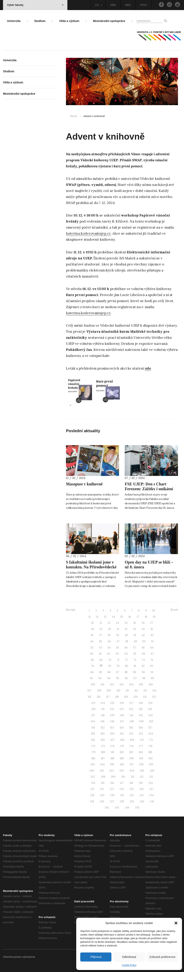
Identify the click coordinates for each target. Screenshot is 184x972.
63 (117, 653)
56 (126, 647)
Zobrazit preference (162, 957)
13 (105, 617)
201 (102, 770)
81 (135, 666)
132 (112, 709)
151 (93, 727)
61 (100, 653)
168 (122, 740)
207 (93, 776)
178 (150, 746)
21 (101, 623)
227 (151, 789)
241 (152, 801)
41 (135, 635)
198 (141, 764)
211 (132, 776)
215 (103, 783)
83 (151, 666)
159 (103, 733)
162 (131, 733)
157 (150, 727)
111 (127, 690)
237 (112, 801)
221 (92, 789)
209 (113, 776)
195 (112, 764)
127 (131, 703)
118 (117, 696)
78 (109, 666)
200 (91, 770)
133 (121, 709)
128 (141, 703)
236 (102, 801)
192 (151, 758)
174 (112, 746)
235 (92, 801)
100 (93, 684)
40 (126, 635)
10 (153, 610)
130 (93, 709)
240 (142, 801)
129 (150, 703)
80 (126, 666)
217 (122, 783)
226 (141, 789)
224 (121, 789)
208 (103, 776)
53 (100, 647)
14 (113, 617)
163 (141, 733)
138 (103, 715)
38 (109, 635)
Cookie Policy (129, 965)
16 (129, 617)
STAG (143, 4)
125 (112, 703)
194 (102, 764)
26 (143, 623)
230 (112, 795)
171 (151, 740)
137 (93, 715)
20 (92, 623)
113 (145, 690)
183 (131, 752)
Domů (73, 116)
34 (143, 629)
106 (151, 684)
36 (92, 635)
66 (143, 653)
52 (92, 647)
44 (91, 641)
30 (109, 629)
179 (93, 752)
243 (117, 807)
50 (144, 641)
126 (122, 703)
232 (132, 795)
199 (151, 764)
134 (131, 709)
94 (108, 678)
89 (134, 672)
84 (92, 672)
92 (91, 678)
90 (143, 672)
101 (102, 684)
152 (103, 727)
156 (141, 727)
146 (112, 721)
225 (132, 789)
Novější (70, 609)
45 (100, 641)
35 (151, 629)
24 (125, 623)
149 (141, 721)
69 (101, 660)
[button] (176, 923)
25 (134, 623)
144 (93, 721)
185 (150, 752)
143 (151, 715)
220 (150, 783)
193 (93, 764)
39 (117, 635)
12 (97, 617)
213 (151, 776)
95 (117, 678)
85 (100, 672)
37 (100, 635)
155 (131, 727)
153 (112, 727)
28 (92, 629)
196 (122, 764)
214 (93, 783)
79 (117, 666)
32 (126, 629)
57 (134, 647)
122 (154, 696)
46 (109, 641)
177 (141, 746)
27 (151, 623)
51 (152, 641)
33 (134, 629)
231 (122, 795)
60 (91, 653)
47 (117, 641)
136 (150, 709)
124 (103, 703)
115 (89, 696)
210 (123, 776)
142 (141, 715)
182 (122, 752)
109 (109, 690)
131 (103, 709)
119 (126, 696)
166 (103, 740)
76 (92, 666)
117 (108, 696)
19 (154, 617)
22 (109, 623)
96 (126, 678)
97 (135, 678)
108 (99, 690)
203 (121, 770)
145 (103, 721)
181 (112, 752)
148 (132, 721)
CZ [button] (98, 4)
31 (118, 629)
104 (131, 684)
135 (141, 709)
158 (93, 733)
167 (113, 740)
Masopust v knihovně (84, 484)
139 (112, 715)
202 (111, 770)
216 (112, 783)
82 (143, 666)
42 (143, 635)
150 (151, 721)
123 (93, 703)
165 (93, 740)
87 (117, 672)
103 (122, 684)
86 (109, 672)
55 (117, 647)
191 (141, 758)
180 (103, 752)
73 (134, 660)
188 (112, 758)
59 (151, 647)
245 (137, 807)
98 (143, 678)
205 (142, 770)
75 (151, 660)
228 (92, 795)
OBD (113, 4)
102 (112, 684)
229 (102, 795)
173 (103, 746)
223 (112, 789)
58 (143, 647)
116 (99, 696)
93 (100, 678)
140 (122, 715)
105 (141, 684)
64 (126, 653)
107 (89, 690)
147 (122, 721)
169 (132, 740)
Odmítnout (129, 957)
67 (152, 653)
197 (132, 764)
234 (151, 795)
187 (103, 758)
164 (151, 733)
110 (118, 690)
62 (108, 653)
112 (136, 690)
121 (145, 696)
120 (136, 696)
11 (89, 617)
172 (93, 746)
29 (100, 629)
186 (93, 758)
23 (117, 623)
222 (102, 789)
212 (142, 776)
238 (122, 801)
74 (143, 660)
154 (122, 727)
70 (109, 660)
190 (132, 758)
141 (131, 715)
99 (152, 678)
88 (126, 672)
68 (92, 660)
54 (109, 647)
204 (132, 770)
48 (126, 641)
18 (146, 617)
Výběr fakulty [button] (35, 4)
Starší (174, 609)
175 (122, 746)
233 (141, 795)
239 (132, 801)
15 (121, 617)
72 (126, 660)
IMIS (128, 4)
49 (135, 641)
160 (112, 733)
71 (118, 660)
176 (132, 746)
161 (122, 733)
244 (127, 807)
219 (141, 783)
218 (131, 783)
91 (152, 672)
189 (122, 758)
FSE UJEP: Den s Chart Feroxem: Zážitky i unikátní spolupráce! (149, 489)
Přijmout (95, 957)
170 (142, 740)
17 (138, 617)
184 (141, 752)
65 (134, 653)
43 (151, 635)
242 (107, 807)
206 (152, 770)
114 (154, 690)
